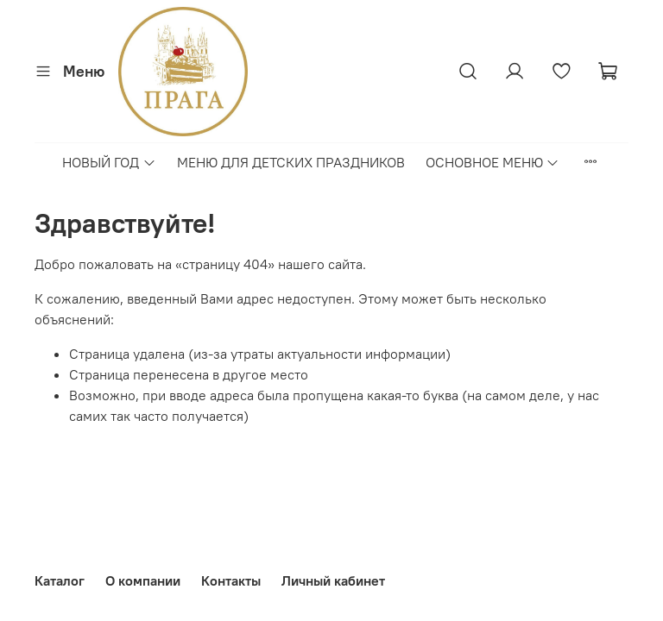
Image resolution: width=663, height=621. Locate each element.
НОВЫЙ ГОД (108, 162)
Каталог (60, 580)
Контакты (231, 580)
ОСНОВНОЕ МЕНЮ (492, 162)
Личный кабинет (333, 580)
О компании (142, 580)
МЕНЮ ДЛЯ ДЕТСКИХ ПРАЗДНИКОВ (291, 162)
